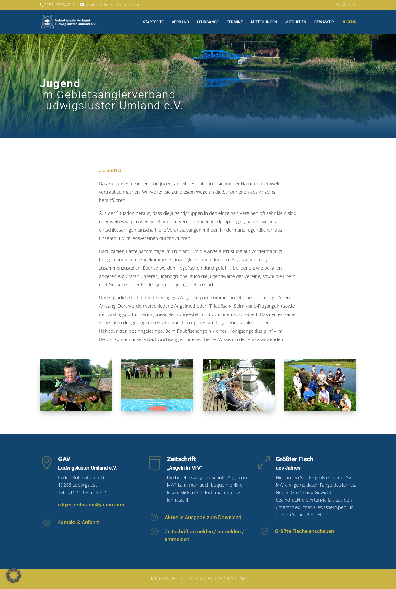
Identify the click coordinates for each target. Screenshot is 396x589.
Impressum (162, 579)
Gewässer (324, 22)
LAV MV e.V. (345, 5)
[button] (13, 575)
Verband (180, 22)
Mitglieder (295, 22)
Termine (235, 22)
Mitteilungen (264, 22)
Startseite (153, 22)
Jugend (349, 22)
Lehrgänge (208, 22)
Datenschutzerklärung (217, 579)
